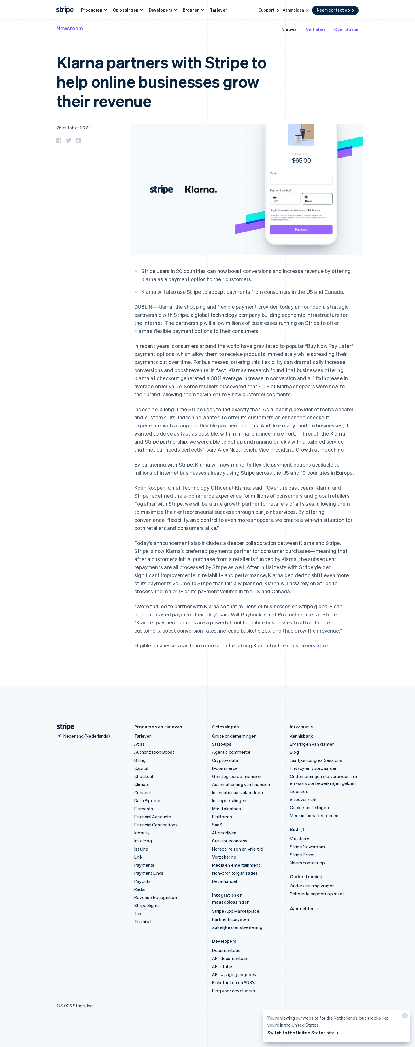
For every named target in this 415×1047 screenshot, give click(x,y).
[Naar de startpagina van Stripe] (63, 726)
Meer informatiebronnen (314, 815)
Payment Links (149, 873)
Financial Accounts (152, 816)
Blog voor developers (233, 990)
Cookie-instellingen (309, 807)
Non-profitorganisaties (235, 873)
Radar (140, 889)
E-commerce (225, 768)
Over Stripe (346, 29)
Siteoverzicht (303, 799)
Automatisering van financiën (241, 784)
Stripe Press (302, 854)
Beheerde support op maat (317, 894)
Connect (142, 792)
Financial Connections (156, 825)
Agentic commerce (231, 752)
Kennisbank (301, 736)
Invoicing (143, 841)
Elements (143, 808)
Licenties (299, 791)
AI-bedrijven (224, 833)
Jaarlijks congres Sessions (316, 760)
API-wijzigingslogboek (234, 974)
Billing (140, 760)
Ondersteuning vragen (312, 886)
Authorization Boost (154, 752)
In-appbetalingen (229, 800)
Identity (142, 833)
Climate (142, 784)
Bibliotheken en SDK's (233, 982)
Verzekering (224, 857)
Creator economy (229, 841)
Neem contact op (336, 9)
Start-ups (221, 744)
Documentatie (226, 950)
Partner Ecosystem (231, 919)
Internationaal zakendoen (237, 792)
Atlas (139, 744)
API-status (222, 966)
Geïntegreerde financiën (236, 776)
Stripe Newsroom (307, 846)
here (322, 645)
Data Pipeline (147, 800)
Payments (144, 865)
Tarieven (219, 9)
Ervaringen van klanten (312, 744)
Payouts (142, 881)
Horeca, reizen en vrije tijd (237, 849)
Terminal (143, 921)
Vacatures (300, 838)
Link (138, 857)
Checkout (144, 776)
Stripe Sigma (147, 905)
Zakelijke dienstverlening (237, 927)
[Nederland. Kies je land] (83, 735)
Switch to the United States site (303, 1032)
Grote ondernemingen (234, 736)
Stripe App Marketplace (235, 911)
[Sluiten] (403, 1017)
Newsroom (69, 28)
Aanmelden (296, 9)
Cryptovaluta (225, 760)
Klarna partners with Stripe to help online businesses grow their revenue (161, 81)
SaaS (217, 825)
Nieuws (289, 29)
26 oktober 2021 (73, 127)
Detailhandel (224, 881)
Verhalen (315, 29)
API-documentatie (230, 958)
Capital (141, 768)
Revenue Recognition (155, 897)
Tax (138, 913)
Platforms (222, 816)
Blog (294, 752)
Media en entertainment (236, 865)
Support (269, 9)
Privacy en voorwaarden (313, 768)
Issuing (141, 849)
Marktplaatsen (226, 808)
